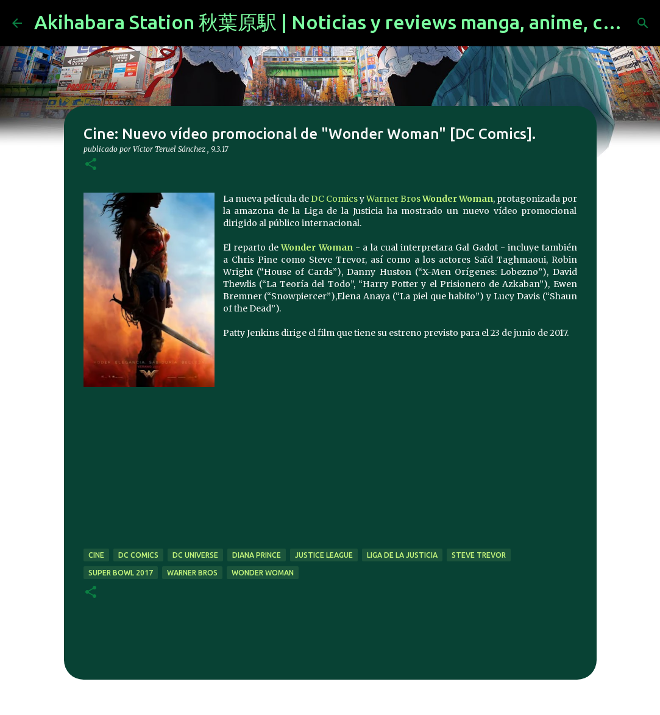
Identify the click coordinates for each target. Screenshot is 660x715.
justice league (324, 555)
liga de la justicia (402, 555)
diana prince (256, 555)
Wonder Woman (457, 198)
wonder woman (263, 573)
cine (96, 555)
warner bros (192, 573)
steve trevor (479, 555)
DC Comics (334, 198)
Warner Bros (393, 198)
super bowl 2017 (120, 573)
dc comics (138, 555)
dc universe (195, 555)
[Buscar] (643, 23)
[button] (90, 165)
